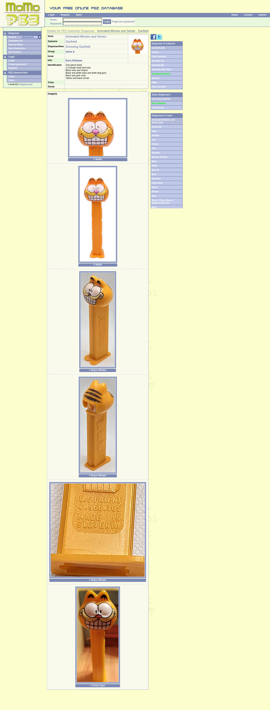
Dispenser (13, 33)
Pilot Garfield (159, 86)
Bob (154, 207)
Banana (156, 152)
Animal (155, 135)
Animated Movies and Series (116, 31)
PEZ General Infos (18, 72)
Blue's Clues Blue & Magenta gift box (162, 201)
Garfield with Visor (162, 69)
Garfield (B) (158, 65)
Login (51, 15)
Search (12, 37)
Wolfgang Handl (25, 84)
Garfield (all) (158, 48)
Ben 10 (155, 170)
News (79, 15)
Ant (153, 139)
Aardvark (156, 127)
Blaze (155, 187)
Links (11, 76)
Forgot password (17, 64)
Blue (154, 196)
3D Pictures (14, 52)
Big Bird (156, 178)
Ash (154, 148)
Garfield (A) (158, 61)
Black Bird (157, 183)
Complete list (15, 40)
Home (235, 15)
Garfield (143, 31)
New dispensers (17, 48)
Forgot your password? (123, 21)
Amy (154, 131)
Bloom (155, 191)
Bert (154, 174)
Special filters (15, 44)
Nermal (155, 78)
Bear (154, 161)
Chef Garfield (159, 56)
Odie (154, 82)
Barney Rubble (160, 157)
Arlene (155, 52)
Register (65, 15)
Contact (248, 15)
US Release (158, 107)
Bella (154, 165)
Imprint (262, 15)
